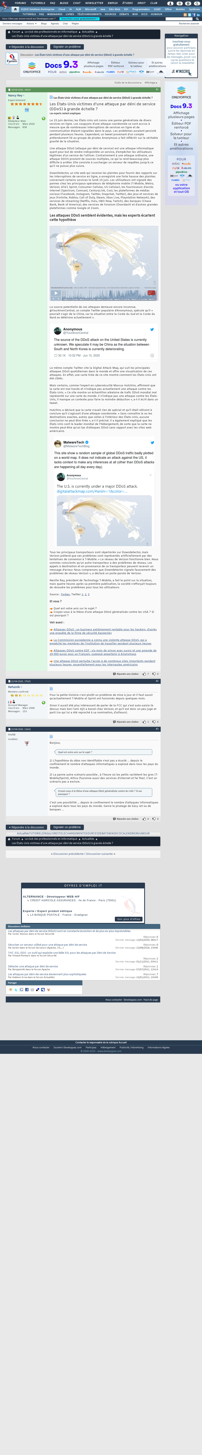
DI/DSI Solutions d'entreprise (37, 9)
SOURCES (110, 14)
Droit (141, 3)
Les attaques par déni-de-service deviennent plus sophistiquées (47, 974)
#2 (157, 680)
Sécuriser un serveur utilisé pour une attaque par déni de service (47, 945)
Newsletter (94, 3)
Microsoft (90, 9)
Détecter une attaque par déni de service (33, 966)
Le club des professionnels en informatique (51, 32)
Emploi (112, 3)
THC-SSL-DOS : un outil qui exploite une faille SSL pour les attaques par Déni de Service (62, 953)
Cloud (61, 9)
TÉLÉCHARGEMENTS (89, 14)
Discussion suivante (99, 854)
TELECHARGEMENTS (72, 833)
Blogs (63, 3)
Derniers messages (12, 23)
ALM (78, 9)
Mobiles (180, 9)
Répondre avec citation (126, 674)
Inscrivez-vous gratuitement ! (79, 19)
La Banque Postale (45, 914)
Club (153, 3)
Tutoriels (37, 3)
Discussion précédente (68, 854)
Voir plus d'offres (128, 919)
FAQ (52, 3)
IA (70, 9)
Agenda (55, 23)
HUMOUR (156, 14)
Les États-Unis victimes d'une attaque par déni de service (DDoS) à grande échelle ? (84, 55)
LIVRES (70, 14)
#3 (157, 728)
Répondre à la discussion (26, 47)
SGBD (157, 9)
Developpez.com (133, 999)
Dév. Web (114, 9)
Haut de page (151, 999)
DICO (144, 14)
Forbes (65, 594)
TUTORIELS (29, 14)
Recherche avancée (189, 23)
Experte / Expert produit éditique (47, 911)
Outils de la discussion (127, 82)
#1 (157, 89)
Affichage (150, 82)
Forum (16, 32)
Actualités (88, 32)
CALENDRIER (129, 833)
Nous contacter (114, 999)
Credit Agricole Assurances (53, 900)
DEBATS (103, 833)
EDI (126, 9)
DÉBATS (124, 14)
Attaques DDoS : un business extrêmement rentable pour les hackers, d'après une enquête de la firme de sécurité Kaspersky (103, 631)
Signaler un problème (67, 46)
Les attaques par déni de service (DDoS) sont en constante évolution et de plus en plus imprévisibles (69, 931)
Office (168, 9)
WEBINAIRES (54, 14)
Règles (75, 23)
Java (102, 9)
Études (127, 3)
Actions (30, 23)
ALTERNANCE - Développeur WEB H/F (51, 896)
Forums (20, 3)
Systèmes (194, 9)
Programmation (141, 9)
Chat (76, 3)
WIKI (135, 14)
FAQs (47, 833)
